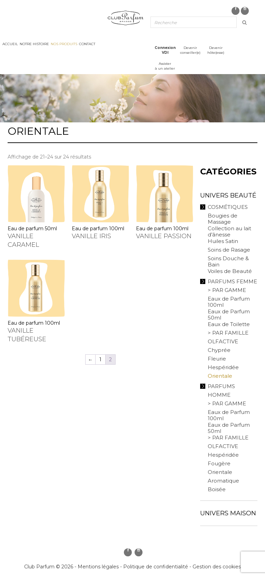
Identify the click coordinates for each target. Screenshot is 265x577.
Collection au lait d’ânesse (229, 231)
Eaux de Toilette (229, 324)
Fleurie (217, 358)
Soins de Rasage (229, 249)
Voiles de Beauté (230, 271)
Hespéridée (223, 367)
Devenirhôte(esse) (215, 50)
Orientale (220, 376)
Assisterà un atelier (165, 66)
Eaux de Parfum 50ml (229, 314)
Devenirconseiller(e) (190, 50)
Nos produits (64, 44)
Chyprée (219, 350)
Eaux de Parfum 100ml (229, 301)
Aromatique (223, 480)
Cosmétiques (228, 207)
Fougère (219, 463)
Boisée (217, 489)
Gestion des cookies (217, 567)
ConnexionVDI (165, 50)
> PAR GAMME (227, 290)
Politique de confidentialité (155, 567)
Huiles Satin (223, 241)
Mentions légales (98, 567)
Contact (87, 44)
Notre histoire (34, 44)
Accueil (10, 44)
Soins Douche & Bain (228, 261)
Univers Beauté (228, 195)
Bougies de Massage (222, 218)
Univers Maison (228, 513)
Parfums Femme (232, 281)
